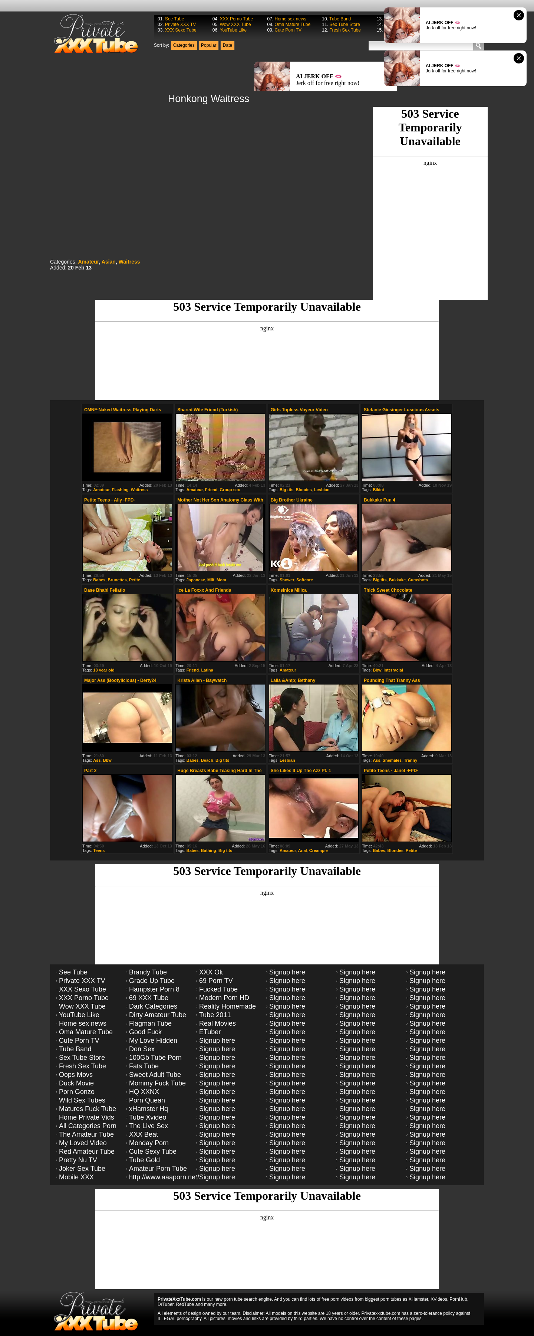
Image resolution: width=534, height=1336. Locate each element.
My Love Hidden (153, 1040)
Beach (207, 760)
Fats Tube (144, 1066)
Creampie (318, 850)
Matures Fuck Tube (87, 1109)
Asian (109, 262)
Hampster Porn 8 (154, 989)
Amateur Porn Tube (158, 1168)
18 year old (103, 670)
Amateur (88, 262)
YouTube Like (233, 30)
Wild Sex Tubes (82, 1100)
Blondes (304, 489)
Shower (287, 580)
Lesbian (322, 489)
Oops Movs (76, 1074)
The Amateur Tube (86, 1134)
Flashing (120, 489)
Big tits (286, 489)
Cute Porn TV (287, 30)
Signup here (217, 1040)
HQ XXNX (144, 1091)
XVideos (439, 1299)
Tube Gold (144, 1160)
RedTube (185, 1304)
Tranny (410, 760)
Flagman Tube (150, 1023)
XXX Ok (211, 972)
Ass (96, 760)
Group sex (230, 489)
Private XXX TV (180, 24)
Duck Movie (76, 1083)
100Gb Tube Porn (155, 1057)
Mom (221, 580)
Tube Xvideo (147, 1117)
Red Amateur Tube (87, 1151)
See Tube (174, 19)
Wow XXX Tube (235, 24)
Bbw (377, 670)
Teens (99, 850)
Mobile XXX (76, 1177)
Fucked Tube (218, 989)
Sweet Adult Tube (155, 1074)
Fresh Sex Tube (345, 30)
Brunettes (117, 580)
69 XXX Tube (148, 998)
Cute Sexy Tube (153, 1151)
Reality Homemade (227, 1006)
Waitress (129, 262)
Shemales (392, 760)
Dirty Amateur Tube (157, 1015)
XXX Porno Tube (236, 19)
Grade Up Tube (152, 980)
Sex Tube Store (344, 24)
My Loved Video (83, 1143)
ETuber (210, 1032)
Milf (210, 580)
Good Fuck (145, 1032)
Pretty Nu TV (78, 1160)
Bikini (378, 489)
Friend (211, 489)
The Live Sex (148, 1126)
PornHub (458, 1299)
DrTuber (166, 1304)
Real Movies (217, 1023)
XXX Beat (143, 1134)
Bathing (208, 850)
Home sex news (290, 19)
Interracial (393, 670)
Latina (207, 670)
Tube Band (340, 19)
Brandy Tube (148, 972)
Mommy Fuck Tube (157, 1083)
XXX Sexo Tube (181, 30)
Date (227, 45)
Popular (208, 45)
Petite (134, 580)
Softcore (304, 580)
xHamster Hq (148, 1109)
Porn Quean (147, 1100)
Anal (302, 850)
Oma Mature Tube (292, 24)
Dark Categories (153, 1006)
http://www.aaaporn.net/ (164, 1177)
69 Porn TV (216, 980)
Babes (99, 580)
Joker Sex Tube (82, 1168)
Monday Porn (149, 1143)
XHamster (418, 1299)
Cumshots (418, 580)
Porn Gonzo (77, 1091)
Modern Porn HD (224, 998)
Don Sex (142, 1049)
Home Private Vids (86, 1117)
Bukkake (397, 580)
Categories (184, 45)
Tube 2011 (215, 1015)
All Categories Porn (87, 1126)
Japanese (196, 580)
